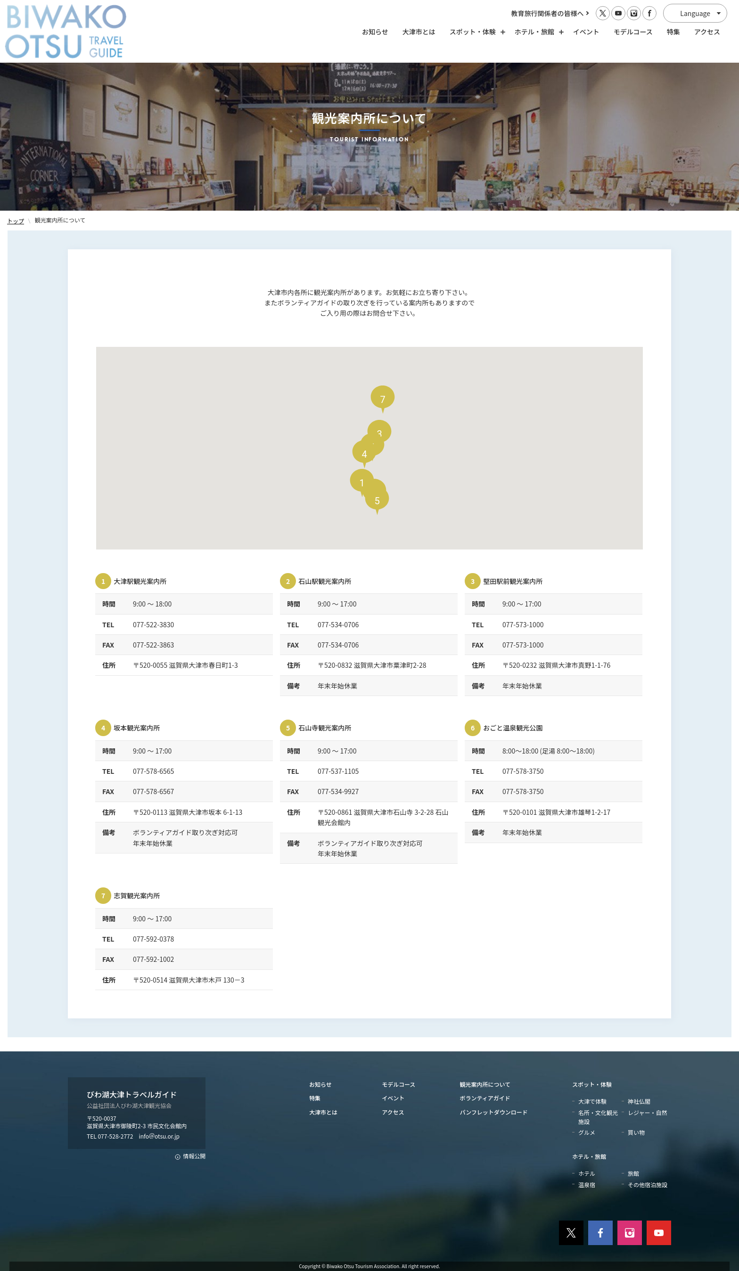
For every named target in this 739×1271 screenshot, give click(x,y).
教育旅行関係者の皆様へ (547, 13)
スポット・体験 (592, 1084)
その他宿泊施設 (647, 1185)
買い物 (636, 1132)
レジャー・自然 (647, 1112)
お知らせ (375, 31)
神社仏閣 (639, 1101)
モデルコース (633, 31)
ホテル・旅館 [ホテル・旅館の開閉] (537, 31)
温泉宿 (586, 1185)
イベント (586, 31)
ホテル (586, 1173)
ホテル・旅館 (589, 1156)
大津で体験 (592, 1101)
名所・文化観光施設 (598, 1116)
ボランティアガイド (485, 1098)
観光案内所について (485, 1084)
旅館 (633, 1173)
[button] (364, 454)
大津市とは (418, 31)
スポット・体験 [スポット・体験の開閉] (475, 31)
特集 (673, 31)
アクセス (707, 31)
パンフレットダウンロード (494, 1112)
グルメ (586, 1132)
